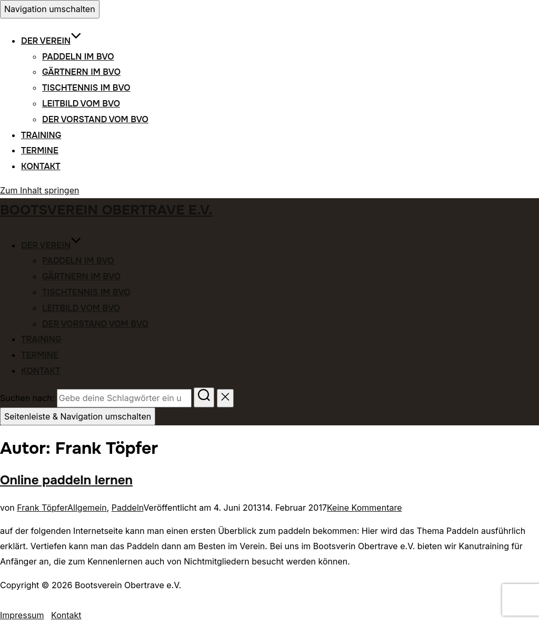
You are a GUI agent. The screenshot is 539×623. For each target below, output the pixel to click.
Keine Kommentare (364, 507)
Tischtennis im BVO (86, 87)
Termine (39, 150)
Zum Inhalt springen (39, 190)
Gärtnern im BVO (81, 71)
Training (41, 135)
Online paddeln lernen (66, 480)
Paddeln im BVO (78, 56)
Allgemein (87, 507)
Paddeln (128, 507)
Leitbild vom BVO (81, 103)
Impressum (22, 615)
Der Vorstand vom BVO (95, 119)
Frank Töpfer (42, 507)
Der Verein (51, 40)
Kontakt (41, 166)
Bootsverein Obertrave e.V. (106, 210)
